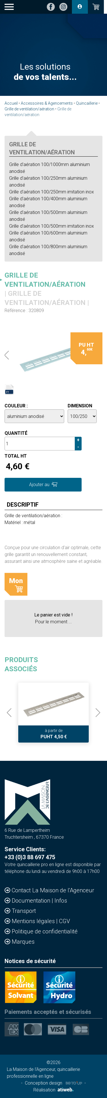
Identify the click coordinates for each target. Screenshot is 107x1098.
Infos (60, 900)
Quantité (16, 433)
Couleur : (16, 406)
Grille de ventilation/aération (29, 109)
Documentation (32, 900)
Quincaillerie (87, 103)
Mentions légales (34, 921)
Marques (23, 941)
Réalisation (53, 1090)
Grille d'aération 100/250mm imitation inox (51, 192)
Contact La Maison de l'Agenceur (53, 890)
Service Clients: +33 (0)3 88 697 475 (30, 853)
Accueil (11, 103)
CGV (64, 921)
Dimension (80, 406)
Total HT (16, 456)
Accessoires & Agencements (47, 103)
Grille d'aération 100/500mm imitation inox (51, 226)
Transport (24, 910)
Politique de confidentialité (45, 931)
